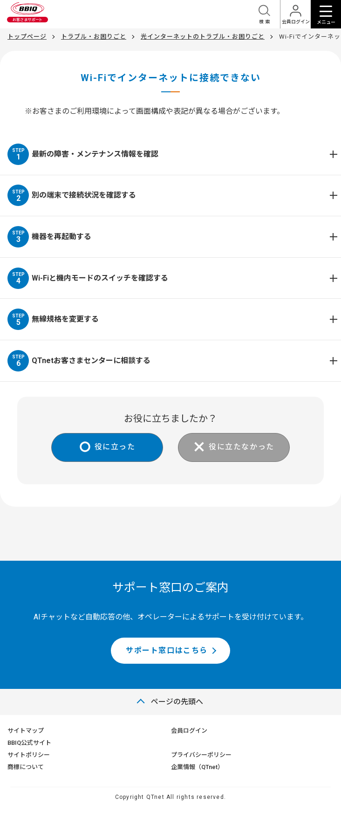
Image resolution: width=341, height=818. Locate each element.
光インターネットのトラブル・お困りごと (203, 36)
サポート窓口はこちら (167, 650)
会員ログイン (189, 730)
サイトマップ (25, 730)
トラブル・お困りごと (93, 36)
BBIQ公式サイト (29, 742)
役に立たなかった (241, 446)
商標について (25, 766)
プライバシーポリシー (201, 754)
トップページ (27, 36)
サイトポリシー (28, 754)
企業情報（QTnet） (197, 766)
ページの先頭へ (177, 701)
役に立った (115, 446)
